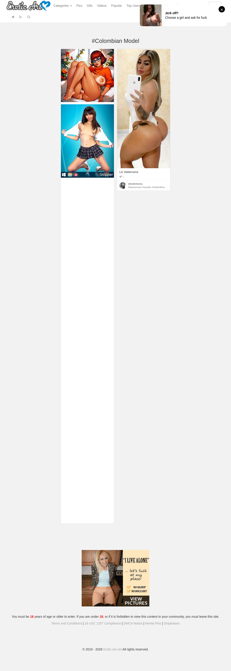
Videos (102, 5)
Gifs (89, 5)
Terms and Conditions (66, 623)
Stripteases (172, 623)
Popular (116, 5)
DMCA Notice (133, 623)
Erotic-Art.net (112, 649)
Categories (62, 5)
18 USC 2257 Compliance (103, 623)
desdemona (135, 183)
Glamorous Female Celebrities (146, 187)
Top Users (134, 5)
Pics (79, 5)
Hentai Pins (153, 623)
